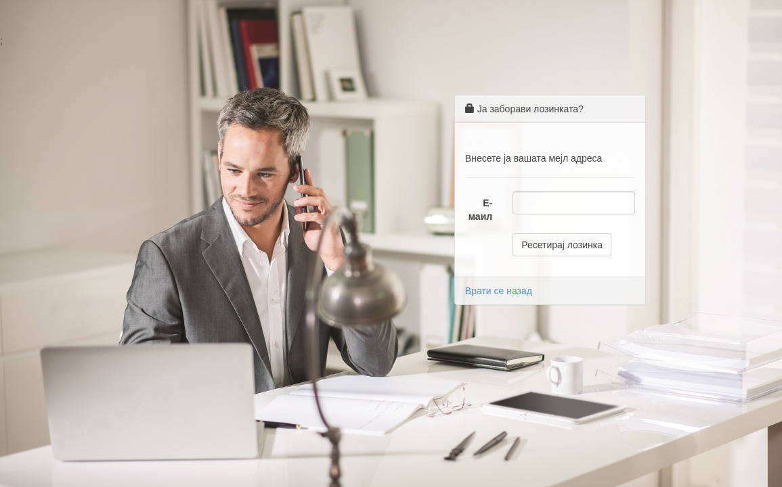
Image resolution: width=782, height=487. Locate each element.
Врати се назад (498, 290)
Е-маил (480, 210)
